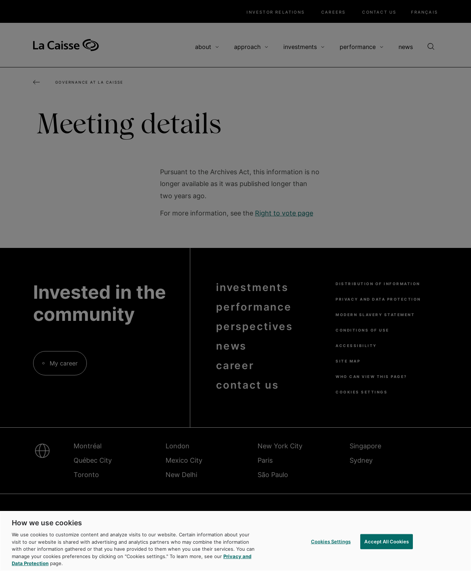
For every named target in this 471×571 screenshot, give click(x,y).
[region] (235, 541)
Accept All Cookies (386, 541)
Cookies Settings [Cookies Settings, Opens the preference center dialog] (331, 541)
